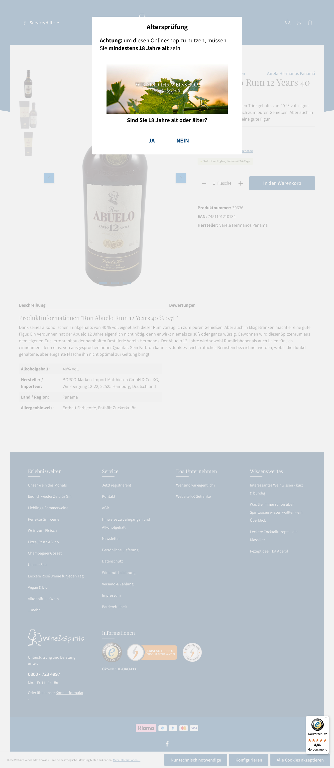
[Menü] (326, 719)
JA (151, 140)
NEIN (182, 140)
